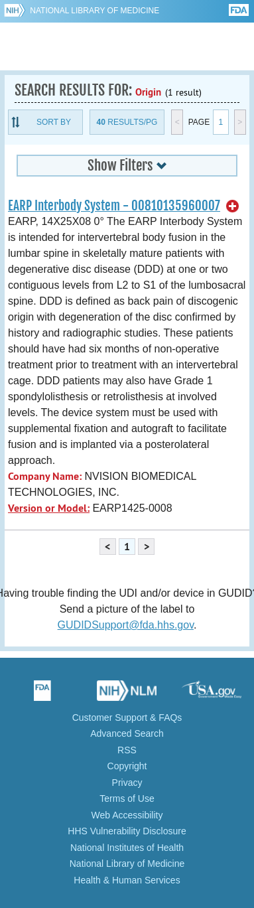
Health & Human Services (127, 880)
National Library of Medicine (94, 10)
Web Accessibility (127, 815)
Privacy (127, 782)
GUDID (127, 46)
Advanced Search (127, 733)
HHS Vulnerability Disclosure (127, 831)
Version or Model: (49, 508)
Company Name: (45, 476)
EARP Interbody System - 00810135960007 (114, 206)
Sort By (53, 122)
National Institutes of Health (127, 847)
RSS (127, 750)
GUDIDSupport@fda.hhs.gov (126, 625)
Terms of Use (126, 798)
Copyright (127, 766)
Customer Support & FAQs (127, 717)
